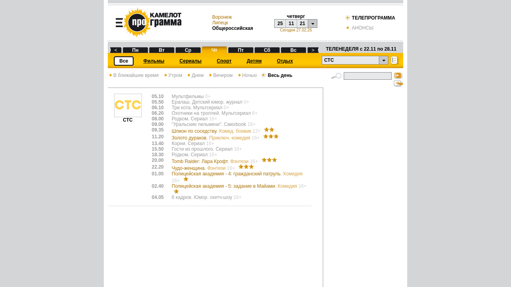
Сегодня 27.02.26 (296, 30)
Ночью (247, 75)
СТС (128, 118)
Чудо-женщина (204, 168)
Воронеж (222, 17)
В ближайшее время (133, 75)
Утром (172, 75)
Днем (195, 75)
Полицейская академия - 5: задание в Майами (239, 186)
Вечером (220, 75)
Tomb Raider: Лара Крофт (215, 161)
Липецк (220, 23)
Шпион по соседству (217, 131)
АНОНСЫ (359, 28)
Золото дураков (216, 138)
